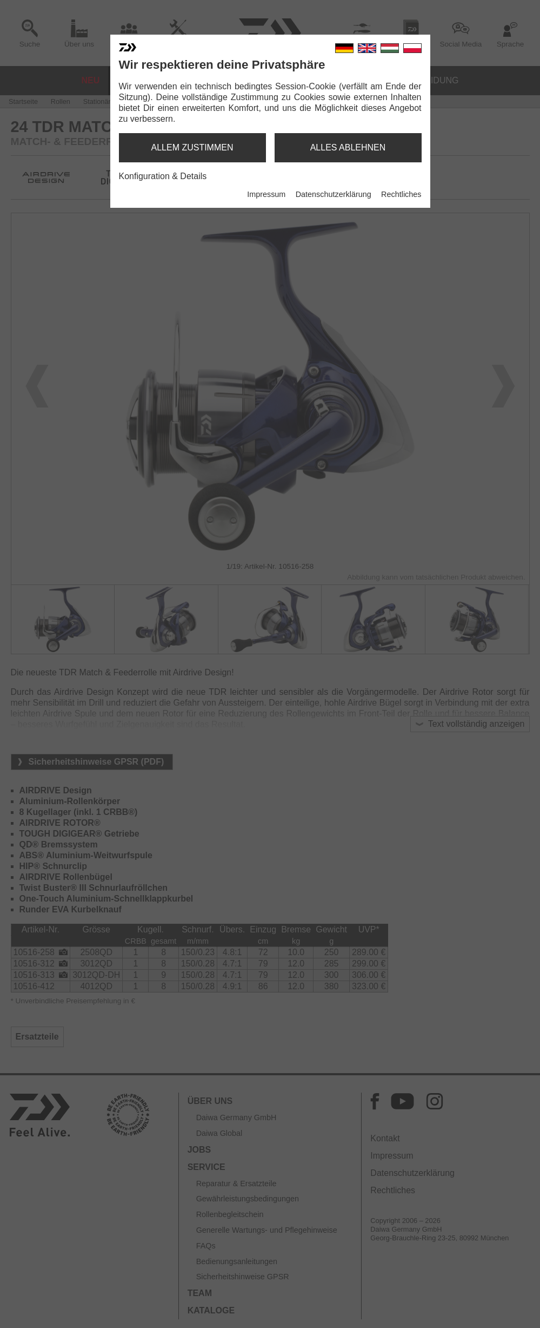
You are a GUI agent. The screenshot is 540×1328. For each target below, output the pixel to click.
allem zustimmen (192, 147)
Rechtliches (401, 194)
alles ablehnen (348, 147)
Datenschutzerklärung (333, 194)
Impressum (266, 194)
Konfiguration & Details (163, 176)
